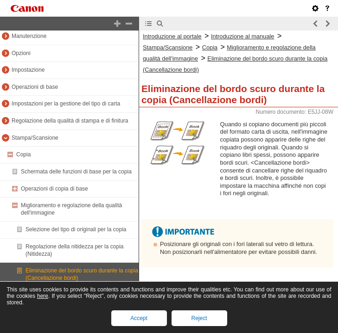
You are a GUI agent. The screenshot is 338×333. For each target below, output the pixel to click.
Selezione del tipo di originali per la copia (76, 229)
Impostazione (28, 70)
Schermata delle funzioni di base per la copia (76, 171)
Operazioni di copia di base (54, 188)
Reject (199, 318)
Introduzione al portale (172, 36)
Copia (23, 154)
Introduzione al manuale (242, 36)
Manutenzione (29, 36)
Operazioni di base (35, 87)
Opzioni (21, 53)
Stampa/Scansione (35, 138)
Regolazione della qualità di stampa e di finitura (70, 120)
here (42, 296)
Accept (138, 318)
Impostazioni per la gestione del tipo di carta (66, 103)
